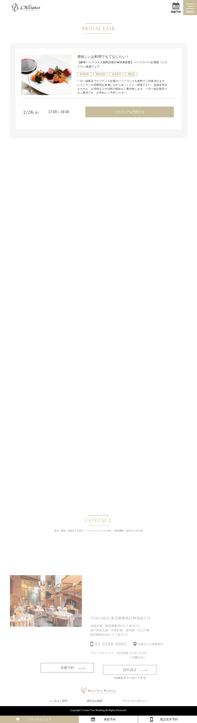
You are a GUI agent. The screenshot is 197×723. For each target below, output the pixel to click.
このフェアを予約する (129, 112)
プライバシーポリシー (135, 701)
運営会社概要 (94, 701)
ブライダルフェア (39, 719)
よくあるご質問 (58, 701)
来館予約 (176, 7)
